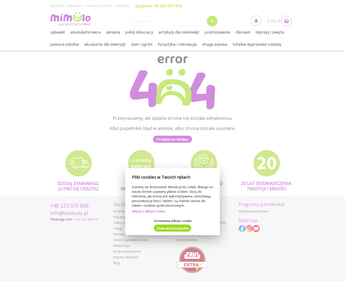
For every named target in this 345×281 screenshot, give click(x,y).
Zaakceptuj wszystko (172, 228)
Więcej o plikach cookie (148, 211)
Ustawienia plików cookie (172, 221)
